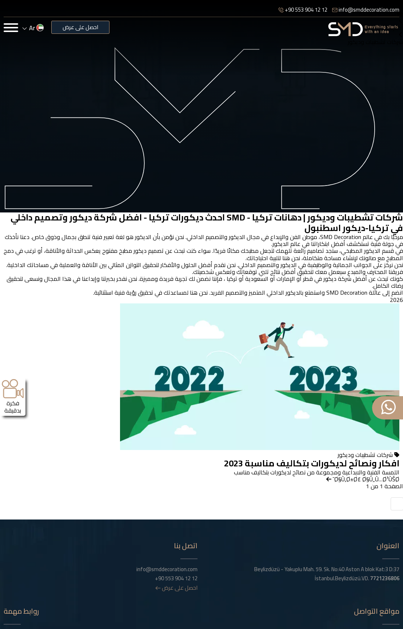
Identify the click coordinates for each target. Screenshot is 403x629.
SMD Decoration (340, 236)
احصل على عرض (80, 27)
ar (33, 28)
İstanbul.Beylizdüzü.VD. (357, 578)
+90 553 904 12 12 (302, 9)
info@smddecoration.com (365, 9)
